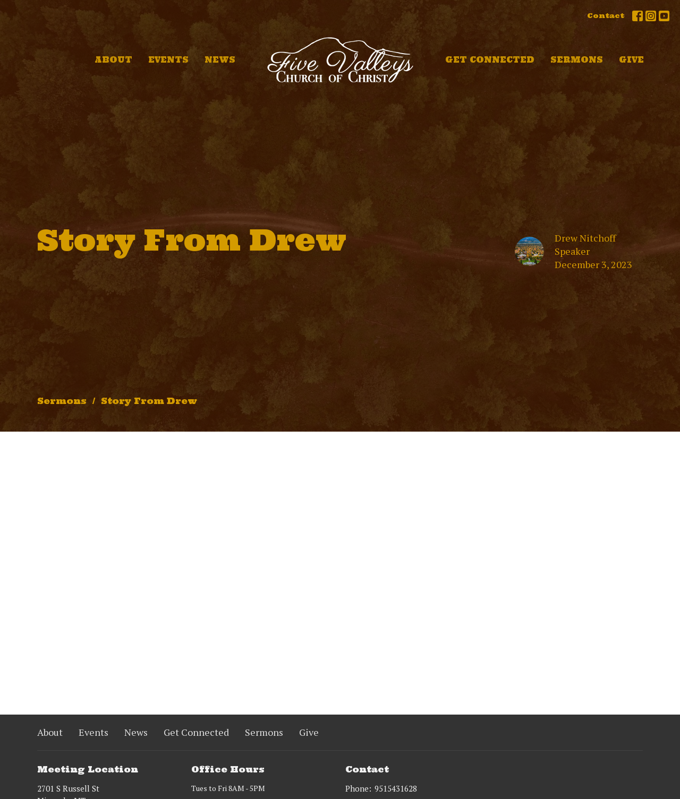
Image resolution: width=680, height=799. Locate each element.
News (220, 60)
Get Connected (489, 60)
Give (631, 60)
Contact (605, 15)
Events (168, 60)
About (113, 60)
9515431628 (396, 788)
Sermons (576, 60)
